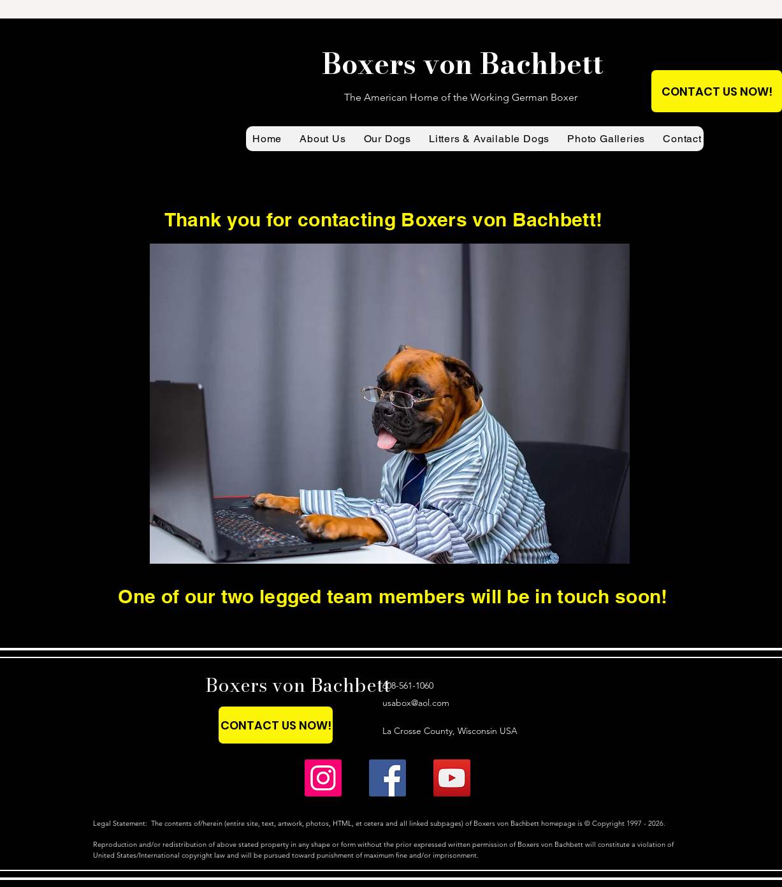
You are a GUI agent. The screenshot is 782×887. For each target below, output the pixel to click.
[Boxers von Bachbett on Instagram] (323, 777)
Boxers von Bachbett (298, 685)
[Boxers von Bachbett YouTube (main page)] (451, 777)
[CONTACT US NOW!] (716, 91)
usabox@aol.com (415, 702)
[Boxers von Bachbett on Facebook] (387, 777)
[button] (322, 138)
